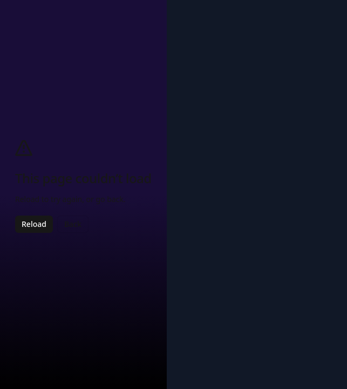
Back (72, 224)
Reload (34, 224)
